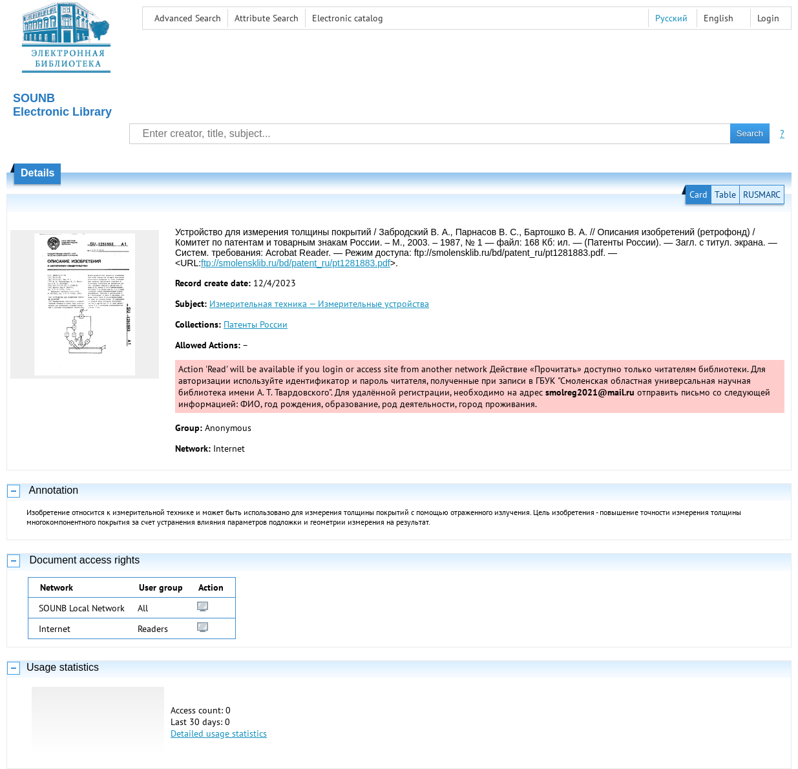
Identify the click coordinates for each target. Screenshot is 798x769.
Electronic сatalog (347, 18)
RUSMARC (762, 194)
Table (725, 194)
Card (698, 194)
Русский (671, 18)
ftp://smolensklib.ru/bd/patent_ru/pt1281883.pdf (295, 263)
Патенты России (256, 324)
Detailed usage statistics (219, 733)
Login (768, 18)
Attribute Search (267, 18)
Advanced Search (187, 18)
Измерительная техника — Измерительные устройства (319, 304)
